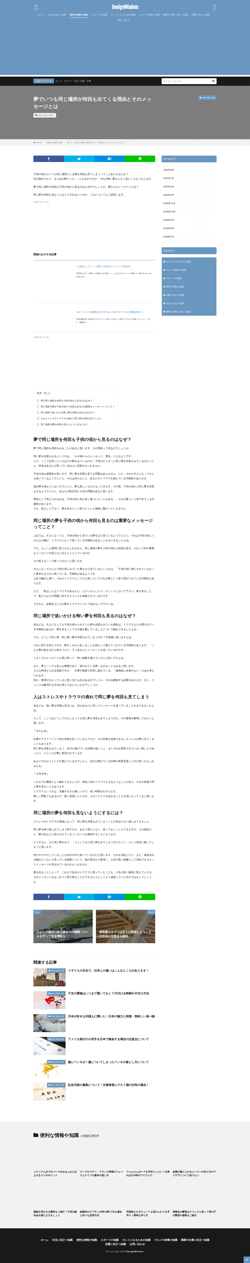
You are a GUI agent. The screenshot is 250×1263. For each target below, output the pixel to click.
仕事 (88, 80)
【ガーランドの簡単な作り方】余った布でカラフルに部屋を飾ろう (109, 312)
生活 (76, 80)
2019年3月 (168, 186)
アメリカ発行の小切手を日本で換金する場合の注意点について (108, 1039)
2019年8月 (168, 169)
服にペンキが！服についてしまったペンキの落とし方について (108, 1062)
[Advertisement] (125, 52)
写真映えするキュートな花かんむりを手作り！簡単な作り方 (148, 1213)
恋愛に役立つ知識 (201, 14)
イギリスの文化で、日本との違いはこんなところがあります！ (108, 970)
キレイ (58, 80)
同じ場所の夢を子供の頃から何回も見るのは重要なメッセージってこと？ (75, 406)
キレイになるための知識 (123, 14)
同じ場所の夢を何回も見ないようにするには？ (62, 424)
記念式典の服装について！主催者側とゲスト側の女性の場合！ (108, 1085)
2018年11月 (169, 203)
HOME (39, 142)
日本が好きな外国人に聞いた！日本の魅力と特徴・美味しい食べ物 (111, 1016)
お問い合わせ (123, 20)
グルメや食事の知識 (149, 14)
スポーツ (68, 80)
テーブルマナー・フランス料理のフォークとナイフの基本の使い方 (101, 1173)
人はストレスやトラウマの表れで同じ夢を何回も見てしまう (69, 418)
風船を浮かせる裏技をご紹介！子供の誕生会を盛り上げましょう (55, 1213)
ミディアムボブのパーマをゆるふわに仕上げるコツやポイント (55, 1173)
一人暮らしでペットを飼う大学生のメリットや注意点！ (104, 266)
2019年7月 (168, 178)
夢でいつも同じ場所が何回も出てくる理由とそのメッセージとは (95, 142)
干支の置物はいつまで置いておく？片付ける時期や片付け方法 (108, 993)
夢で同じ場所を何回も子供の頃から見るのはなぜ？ (64, 400)
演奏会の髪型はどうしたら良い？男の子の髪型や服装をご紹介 (194, 1213)
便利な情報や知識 (79, 14)
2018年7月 (168, 236)
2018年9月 (168, 220)
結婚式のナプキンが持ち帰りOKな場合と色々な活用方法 (101, 1213)
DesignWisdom (125, 7)
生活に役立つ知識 (57, 14)
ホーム (40, 14)
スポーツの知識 (99, 14)
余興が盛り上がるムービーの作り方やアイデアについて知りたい (194, 1173)
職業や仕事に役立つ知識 (175, 14)
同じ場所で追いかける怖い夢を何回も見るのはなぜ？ (65, 412)
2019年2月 (168, 194)
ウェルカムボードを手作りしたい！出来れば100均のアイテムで (148, 1173)
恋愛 (82, 80)
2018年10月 (169, 211)
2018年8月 (168, 228)
